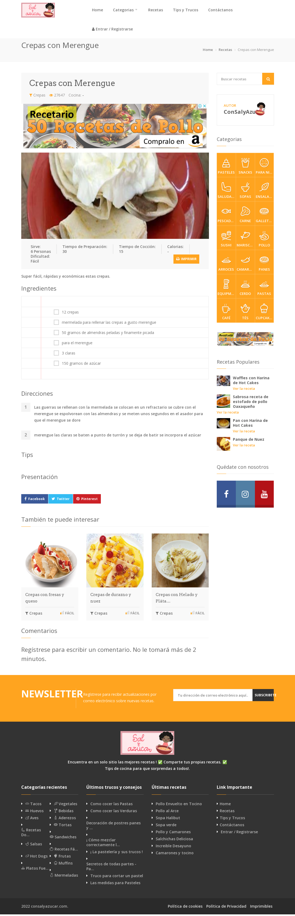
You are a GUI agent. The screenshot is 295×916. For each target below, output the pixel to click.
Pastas (264, 289)
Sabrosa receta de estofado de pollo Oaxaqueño (250, 403)
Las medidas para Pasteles (115, 884)
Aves (31, 819)
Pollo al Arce (167, 812)
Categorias (123, 9)
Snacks (245, 168)
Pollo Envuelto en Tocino (179, 805)
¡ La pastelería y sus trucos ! (116, 853)
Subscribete (265, 696)
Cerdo (245, 289)
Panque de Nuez (248, 440)
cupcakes (264, 313)
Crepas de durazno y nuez (110, 599)
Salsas (33, 845)
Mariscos (246, 240)
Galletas (264, 216)
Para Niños (265, 168)
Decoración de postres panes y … (113, 827)
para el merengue (77, 344)
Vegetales (65, 805)
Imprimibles (261, 907)
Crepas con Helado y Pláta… (177, 599)
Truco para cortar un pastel (116, 877)
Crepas (37, 96)
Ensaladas (265, 192)
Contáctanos (220, 9)
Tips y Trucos (185, 9)
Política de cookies (185, 907)
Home (97, 9)
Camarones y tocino (175, 854)
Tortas (63, 826)
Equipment (227, 289)
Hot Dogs (36, 857)
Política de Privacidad (226, 907)
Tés (245, 313)
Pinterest (89, 500)
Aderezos (65, 819)
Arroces (226, 265)
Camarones (246, 265)
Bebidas (63, 812)
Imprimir (186, 260)
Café (226, 313)
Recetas (155, 9)
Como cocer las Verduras (113, 812)
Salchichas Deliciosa (174, 840)
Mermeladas (64, 876)
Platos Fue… (35, 869)
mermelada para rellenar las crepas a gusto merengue (109, 324)
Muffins (63, 864)
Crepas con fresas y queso (44, 599)
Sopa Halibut (168, 819)
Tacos (33, 805)
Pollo (264, 240)
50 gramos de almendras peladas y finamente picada (108, 334)
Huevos (34, 812)
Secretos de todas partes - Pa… (111, 868)
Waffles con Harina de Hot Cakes (251, 382)
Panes (264, 265)
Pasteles (226, 168)
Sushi (226, 240)
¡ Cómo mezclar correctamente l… (103, 844)
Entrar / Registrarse (112, 29)
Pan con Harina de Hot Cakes (250, 424)
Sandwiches (63, 838)
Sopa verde (166, 826)
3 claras (68, 354)
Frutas (62, 857)
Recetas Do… (31, 834)
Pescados (227, 216)
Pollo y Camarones (173, 833)
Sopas (245, 192)
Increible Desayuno (173, 847)
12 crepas (70, 313)
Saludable (227, 192)
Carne (245, 216)
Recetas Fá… (64, 850)
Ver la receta (244, 390)
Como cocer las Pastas (111, 805)
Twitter (63, 500)
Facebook (36, 500)
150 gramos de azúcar (81, 365)
